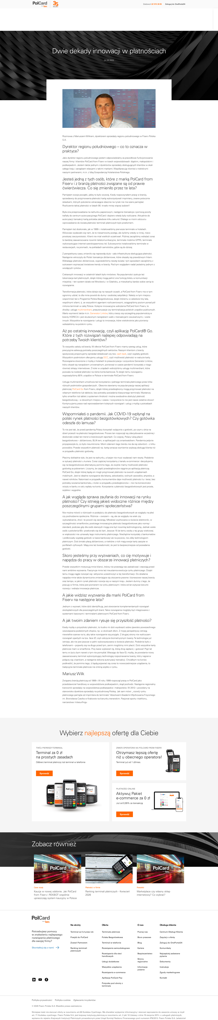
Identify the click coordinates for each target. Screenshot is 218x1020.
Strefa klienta (115, 13)
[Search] (162, 13)
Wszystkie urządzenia (112, 954)
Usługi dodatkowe (110, 949)
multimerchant (85, 296)
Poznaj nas (143, 919)
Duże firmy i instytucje (68, 13)
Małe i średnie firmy (42, 13)
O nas (101, 13)
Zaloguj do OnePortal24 (175, 4)
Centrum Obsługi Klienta (171, 919)
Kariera (141, 935)
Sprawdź (44, 773)
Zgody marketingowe (170, 959)
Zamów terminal (176, 13)
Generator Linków (99, 300)
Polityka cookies (63, 987)
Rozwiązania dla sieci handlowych (112, 942)
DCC (105, 344)
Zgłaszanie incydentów (84, 987)
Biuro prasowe (144, 924)
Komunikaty (165, 935)
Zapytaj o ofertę (167, 924)
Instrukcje (164, 954)
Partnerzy (88, 13)
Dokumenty (165, 949)
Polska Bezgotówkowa (112, 924)
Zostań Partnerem (78, 930)
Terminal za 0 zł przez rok (81, 919)
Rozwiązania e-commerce (114, 959)
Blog (140, 930)
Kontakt (130, 13)
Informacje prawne (143, 955)
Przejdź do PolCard (79, 924)
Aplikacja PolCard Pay (112, 965)
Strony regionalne (143, 947)
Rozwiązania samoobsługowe (116, 935)
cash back (121, 341)
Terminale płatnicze (111, 919)
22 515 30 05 (156, 4)
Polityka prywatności (42, 987)
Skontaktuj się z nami (46, 935)
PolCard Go (77, 376)
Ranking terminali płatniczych (78, 936)
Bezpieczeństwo (145, 940)
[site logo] (42, 4)
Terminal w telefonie (111, 930)
